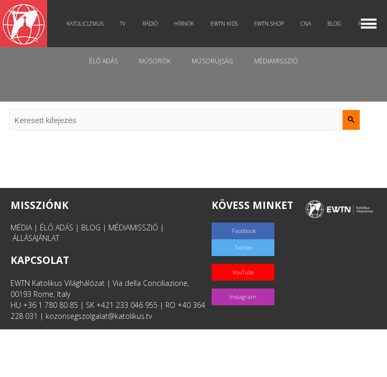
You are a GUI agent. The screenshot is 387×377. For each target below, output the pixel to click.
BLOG (91, 227)
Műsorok (155, 61)
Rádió (150, 23)
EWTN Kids (224, 23)
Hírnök (184, 23)
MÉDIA (21, 227)
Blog (334, 23)
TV (123, 23)
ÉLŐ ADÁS (56, 227)
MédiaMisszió (276, 61)
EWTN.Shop (269, 23)
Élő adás (103, 61)
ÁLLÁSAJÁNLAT (36, 238)
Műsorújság (212, 61)
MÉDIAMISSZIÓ (133, 227)
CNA (306, 23)
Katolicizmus (85, 23)
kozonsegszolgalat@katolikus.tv (99, 316)
